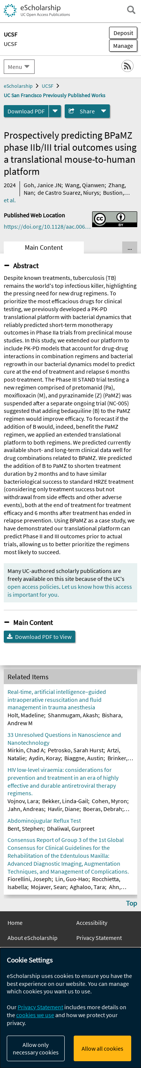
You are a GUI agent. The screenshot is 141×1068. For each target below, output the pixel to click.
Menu (15, 66)
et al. (10, 200)
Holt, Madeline (26, 715)
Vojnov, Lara (23, 801)
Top (131, 903)
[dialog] (70, 1008)
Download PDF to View (43, 636)
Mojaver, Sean (48, 887)
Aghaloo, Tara (87, 887)
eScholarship (18, 86)
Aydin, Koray (45, 758)
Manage (121, 45)
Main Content (44, 247)
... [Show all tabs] (129, 247)
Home (15, 922)
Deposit (123, 33)
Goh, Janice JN (42, 185)
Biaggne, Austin (83, 758)
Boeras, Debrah (102, 809)
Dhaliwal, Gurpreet (70, 828)
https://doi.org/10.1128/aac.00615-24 (48, 226)
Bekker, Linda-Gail (65, 801)
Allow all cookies (102, 1048)
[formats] (55, 111)
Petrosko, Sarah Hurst (75, 750)
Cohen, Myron (109, 801)
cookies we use (35, 1015)
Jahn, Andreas (26, 809)
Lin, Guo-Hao (71, 879)
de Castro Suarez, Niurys (68, 192)
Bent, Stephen (25, 828)
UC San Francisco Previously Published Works (54, 95)
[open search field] (131, 10)
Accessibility (91, 922)
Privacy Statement (99, 937)
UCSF (10, 43)
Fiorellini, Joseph (30, 879)
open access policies (33, 586)
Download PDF (26, 111)
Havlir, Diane (63, 809)
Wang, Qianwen (85, 185)
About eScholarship (33, 937)
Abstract (25, 265)
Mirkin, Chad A (26, 750)
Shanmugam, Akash (73, 715)
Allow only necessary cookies (36, 1048)
